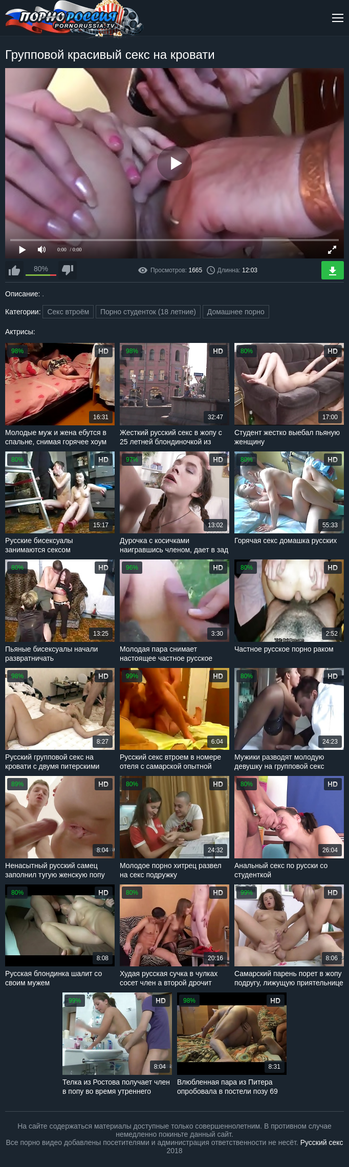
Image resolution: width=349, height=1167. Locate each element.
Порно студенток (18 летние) (148, 312)
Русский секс (321, 1142)
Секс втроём (68, 312)
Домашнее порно (236, 312)
